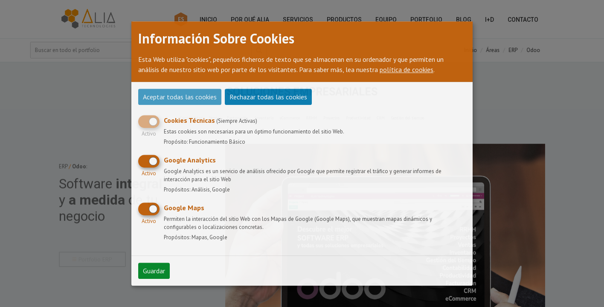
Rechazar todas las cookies (268, 97)
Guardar (154, 270)
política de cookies (406, 69)
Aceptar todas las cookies (180, 97)
